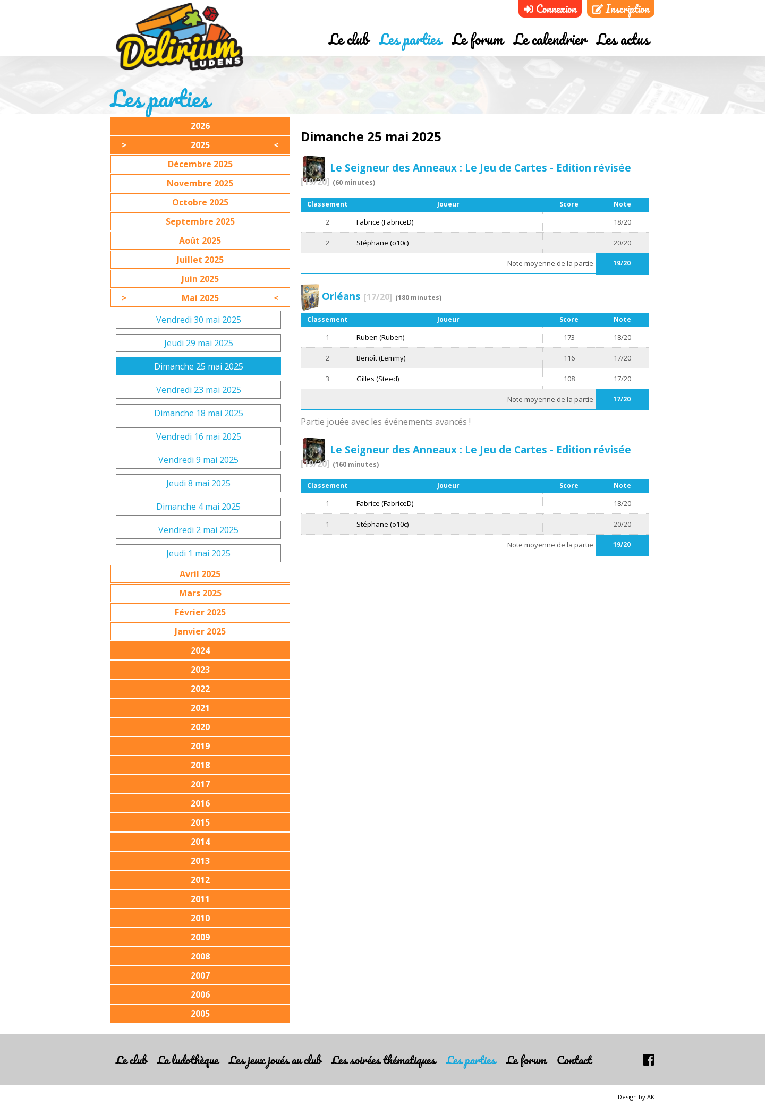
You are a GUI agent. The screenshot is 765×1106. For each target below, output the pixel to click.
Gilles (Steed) (377, 378)
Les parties (410, 38)
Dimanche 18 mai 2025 (198, 413)
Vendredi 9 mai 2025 (198, 460)
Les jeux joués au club (275, 1059)
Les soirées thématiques (384, 1059)
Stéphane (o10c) (382, 242)
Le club (349, 38)
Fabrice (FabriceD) (384, 222)
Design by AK (636, 1097)
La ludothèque (187, 1059)
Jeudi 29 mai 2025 (198, 343)
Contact (574, 1059)
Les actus (623, 38)
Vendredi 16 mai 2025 (198, 436)
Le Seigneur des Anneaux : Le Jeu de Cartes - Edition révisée (466, 174)
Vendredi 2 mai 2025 (198, 530)
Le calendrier (550, 38)
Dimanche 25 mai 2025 (198, 366)
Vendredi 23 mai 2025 (198, 390)
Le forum (477, 38)
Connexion (550, 9)
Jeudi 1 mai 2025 (198, 553)
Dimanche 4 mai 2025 (198, 506)
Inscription (620, 9)
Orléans (357, 296)
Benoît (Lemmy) (380, 358)
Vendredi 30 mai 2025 (198, 319)
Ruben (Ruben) (380, 337)
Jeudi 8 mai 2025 (198, 483)
